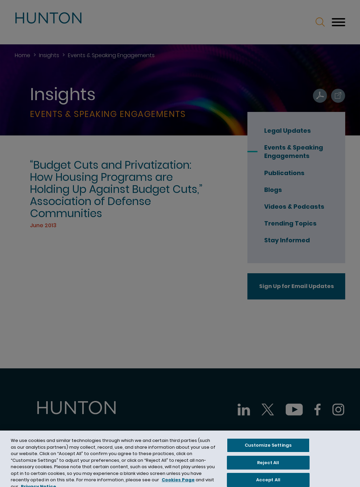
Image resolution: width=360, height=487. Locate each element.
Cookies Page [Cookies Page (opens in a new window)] (178, 483)
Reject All (268, 465)
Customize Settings (268, 448)
